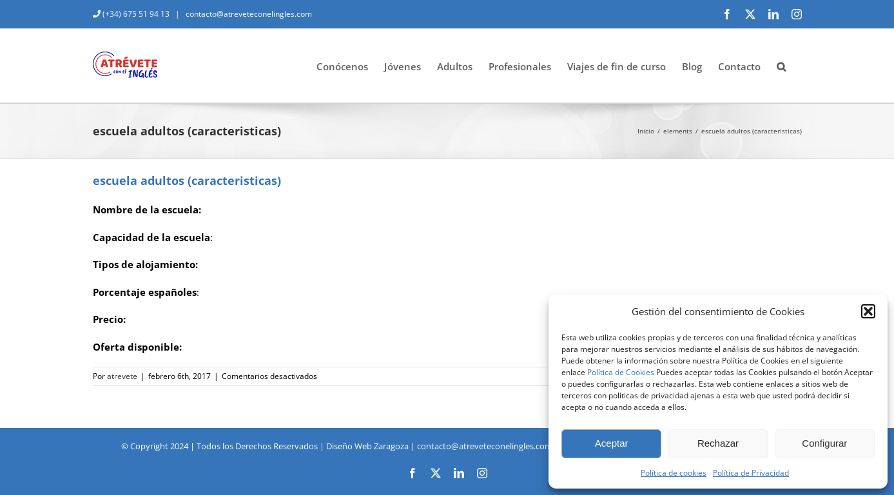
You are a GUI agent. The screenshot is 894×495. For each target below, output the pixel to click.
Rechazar (718, 443)
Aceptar (611, 443)
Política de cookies (673, 472)
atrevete (122, 376)
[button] (868, 311)
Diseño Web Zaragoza (367, 446)
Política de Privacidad (751, 472)
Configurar (824, 443)
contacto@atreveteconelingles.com (248, 13)
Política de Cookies (620, 372)
